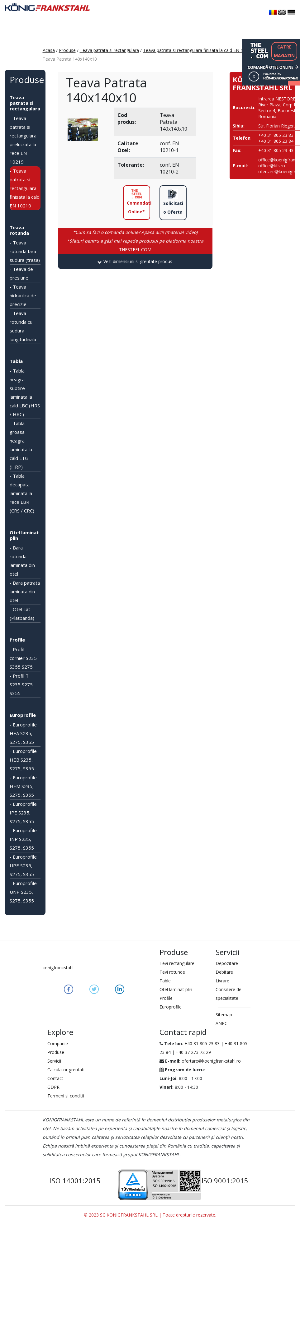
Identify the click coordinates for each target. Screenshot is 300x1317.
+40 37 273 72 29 (193, 1052)
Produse (67, 50)
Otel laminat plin (24, 535)
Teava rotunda (19, 230)
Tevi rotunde (172, 972)
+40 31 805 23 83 (202, 1043)
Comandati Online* (138, 202)
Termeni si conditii (65, 1096)
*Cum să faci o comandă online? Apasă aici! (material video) (135, 232)
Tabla (16, 361)
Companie (57, 1043)
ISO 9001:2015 (225, 1180)
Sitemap (224, 1015)
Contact (55, 1078)
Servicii (54, 1061)
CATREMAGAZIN (284, 51)
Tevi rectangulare (177, 963)
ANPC (221, 1023)
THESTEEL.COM (135, 245)
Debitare (224, 972)
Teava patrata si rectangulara (109, 50)
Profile (17, 640)
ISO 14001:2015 (75, 1180)
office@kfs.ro (271, 166)
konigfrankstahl (58, 968)
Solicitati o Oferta (173, 202)
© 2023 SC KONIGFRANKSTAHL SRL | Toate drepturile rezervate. (150, 1215)
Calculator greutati (65, 1070)
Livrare (222, 981)
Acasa (49, 50)
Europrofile (23, 715)
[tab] (135, 261)
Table (165, 981)
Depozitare (227, 963)
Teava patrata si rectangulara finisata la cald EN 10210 (198, 50)
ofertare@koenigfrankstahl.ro (211, 1061)
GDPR (53, 1087)
